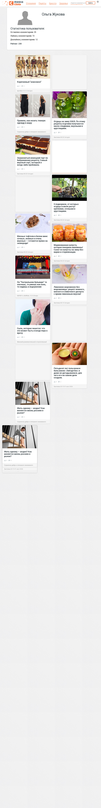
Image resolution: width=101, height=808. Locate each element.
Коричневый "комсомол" (29, 82)
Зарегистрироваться (78, 3)
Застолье (57, 137)
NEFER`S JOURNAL (23, 296)
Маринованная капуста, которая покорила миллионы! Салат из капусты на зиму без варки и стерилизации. (68, 248)
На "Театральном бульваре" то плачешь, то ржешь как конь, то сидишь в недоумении (32, 284)
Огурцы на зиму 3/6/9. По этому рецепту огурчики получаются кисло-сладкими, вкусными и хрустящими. (69, 124)
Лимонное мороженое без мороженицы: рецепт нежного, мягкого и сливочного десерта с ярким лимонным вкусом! (69, 290)
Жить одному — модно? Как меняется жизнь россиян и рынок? (31, 410)
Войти (90, 3)
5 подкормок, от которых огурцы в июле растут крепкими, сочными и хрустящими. (66, 207)
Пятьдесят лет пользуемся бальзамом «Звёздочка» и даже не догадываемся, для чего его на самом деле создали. (68, 373)
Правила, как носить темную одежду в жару (31, 121)
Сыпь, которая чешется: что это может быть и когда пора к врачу (32, 330)
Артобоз (20, 91)
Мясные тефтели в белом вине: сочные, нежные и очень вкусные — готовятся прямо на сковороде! (32, 239)
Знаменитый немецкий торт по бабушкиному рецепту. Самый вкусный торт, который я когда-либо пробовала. (32, 161)
